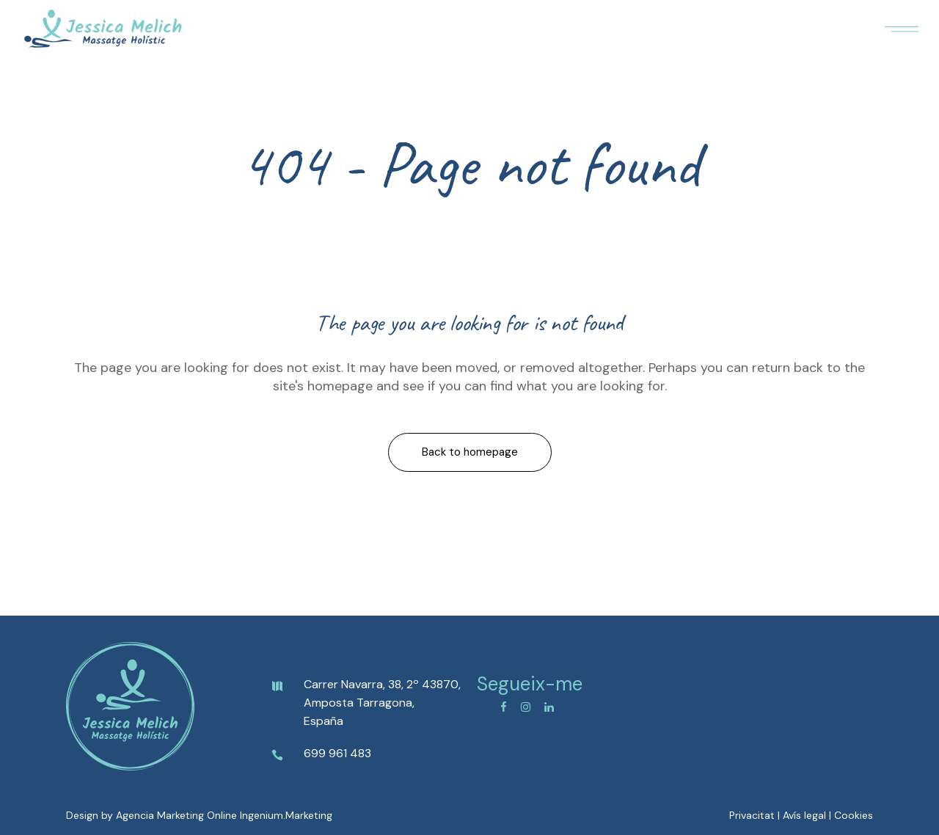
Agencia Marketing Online (176, 815)
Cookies (853, 815)
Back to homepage (470, 452)
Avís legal (804, 815)
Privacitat (752, 815)
